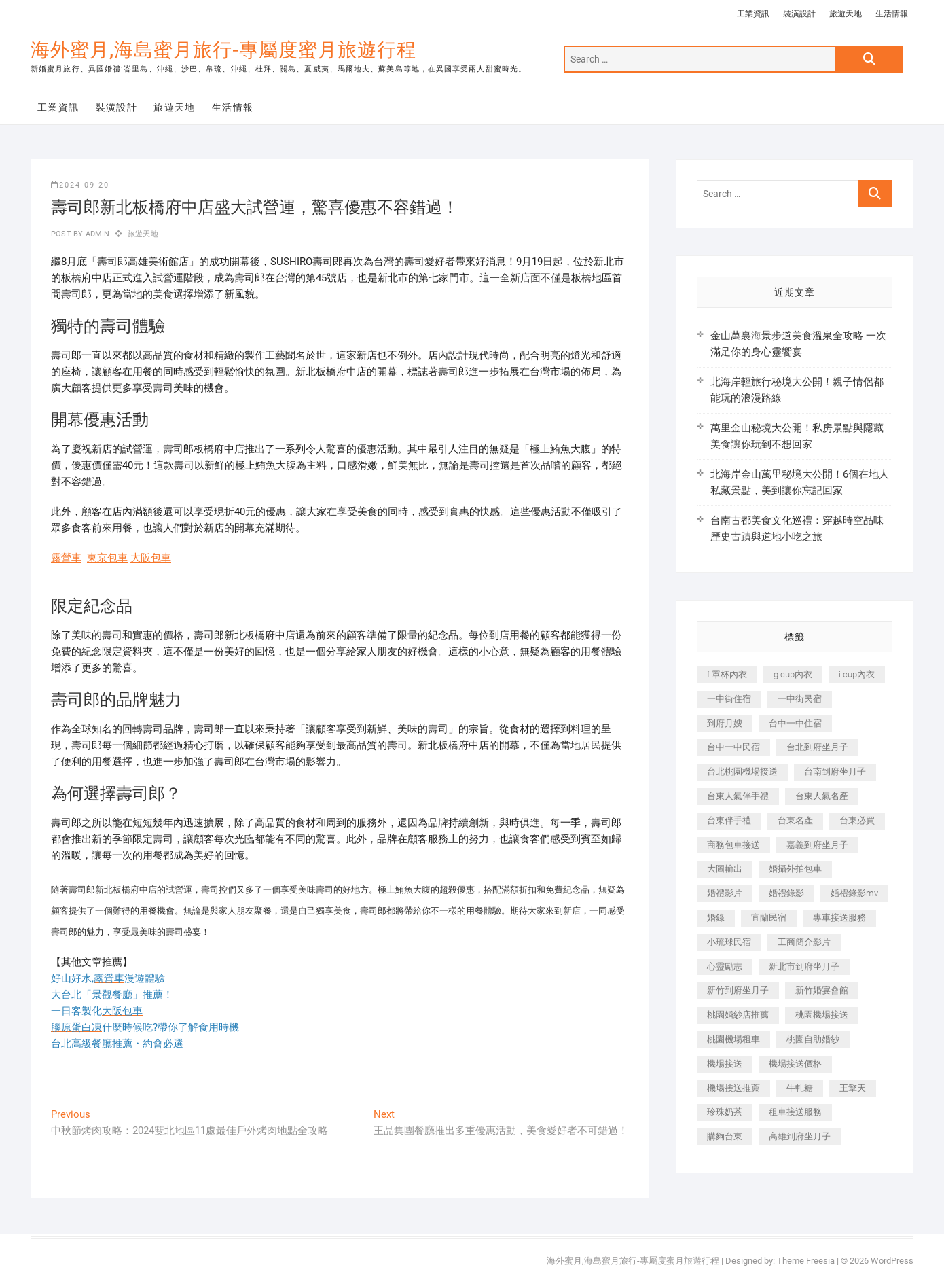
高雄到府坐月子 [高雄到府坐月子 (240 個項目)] (800, 1136)
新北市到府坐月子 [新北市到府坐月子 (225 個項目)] (804, 966)
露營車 (66, 558)
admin (96, 234)
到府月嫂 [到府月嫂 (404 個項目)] (724, 723)
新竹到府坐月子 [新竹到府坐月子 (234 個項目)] (738, 990)
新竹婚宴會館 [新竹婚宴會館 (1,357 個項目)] (821, 990)
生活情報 (891, 13)
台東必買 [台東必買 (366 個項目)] (857, 820)
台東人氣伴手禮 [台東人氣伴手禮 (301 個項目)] (738, 796)
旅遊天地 (845, 13)
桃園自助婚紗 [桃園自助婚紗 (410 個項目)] (812, 1039)
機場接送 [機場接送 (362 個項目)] (724, 1064)
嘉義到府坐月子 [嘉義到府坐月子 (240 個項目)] (817, 845)
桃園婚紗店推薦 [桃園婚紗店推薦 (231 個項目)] (738, 1015)
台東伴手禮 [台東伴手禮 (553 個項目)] (729, 820)
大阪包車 (150, 558)
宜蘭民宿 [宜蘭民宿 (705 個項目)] (768, 917)
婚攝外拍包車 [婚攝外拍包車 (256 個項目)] (795, 869)
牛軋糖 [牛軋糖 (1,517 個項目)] (799, 1088)
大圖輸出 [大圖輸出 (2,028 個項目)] (724, 869)
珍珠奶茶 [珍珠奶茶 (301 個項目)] (724, 1112)
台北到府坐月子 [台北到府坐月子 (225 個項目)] (817, 747)
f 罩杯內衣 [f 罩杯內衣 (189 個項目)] (727, 674)
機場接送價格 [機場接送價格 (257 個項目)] (795, 1064)
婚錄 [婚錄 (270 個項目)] (716, 917)
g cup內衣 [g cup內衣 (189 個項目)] (793, 674)
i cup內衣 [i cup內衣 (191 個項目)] (857, 674)
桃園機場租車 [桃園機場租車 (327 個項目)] (733, 1039)
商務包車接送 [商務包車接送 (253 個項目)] (733, 845)
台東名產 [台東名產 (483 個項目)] (795, 820)
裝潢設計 (799, 13)
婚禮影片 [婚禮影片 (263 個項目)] (724, 893)
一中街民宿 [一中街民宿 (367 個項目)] (800, 699)
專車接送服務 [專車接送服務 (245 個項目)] (839, 917)
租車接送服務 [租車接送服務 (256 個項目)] (795, 1112)
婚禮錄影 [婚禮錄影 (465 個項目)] (786, 893)
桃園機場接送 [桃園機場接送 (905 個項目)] (821, 1015)
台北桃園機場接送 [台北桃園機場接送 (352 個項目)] (742, 771)
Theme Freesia (806, 1261)
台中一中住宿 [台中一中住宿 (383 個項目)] (795, 723)
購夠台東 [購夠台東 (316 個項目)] (724, 1136)
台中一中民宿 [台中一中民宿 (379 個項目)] (733, 747)
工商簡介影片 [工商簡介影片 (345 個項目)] (804, 942)
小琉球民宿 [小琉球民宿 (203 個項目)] (729, 942)
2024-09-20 (80, 185)
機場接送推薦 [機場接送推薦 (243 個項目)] (733, 1088)
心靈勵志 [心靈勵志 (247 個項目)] (724, 966)
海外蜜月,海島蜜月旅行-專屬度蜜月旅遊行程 (223, 50)
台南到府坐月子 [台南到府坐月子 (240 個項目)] (835, 771)
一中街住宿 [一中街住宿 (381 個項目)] (729, 699)
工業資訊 (753, 13)
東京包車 (107, 558)
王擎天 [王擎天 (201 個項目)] (852, 1088)
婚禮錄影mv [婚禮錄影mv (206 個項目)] (854, 893)
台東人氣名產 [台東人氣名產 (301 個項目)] (821, 796)
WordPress (892, 1261)
